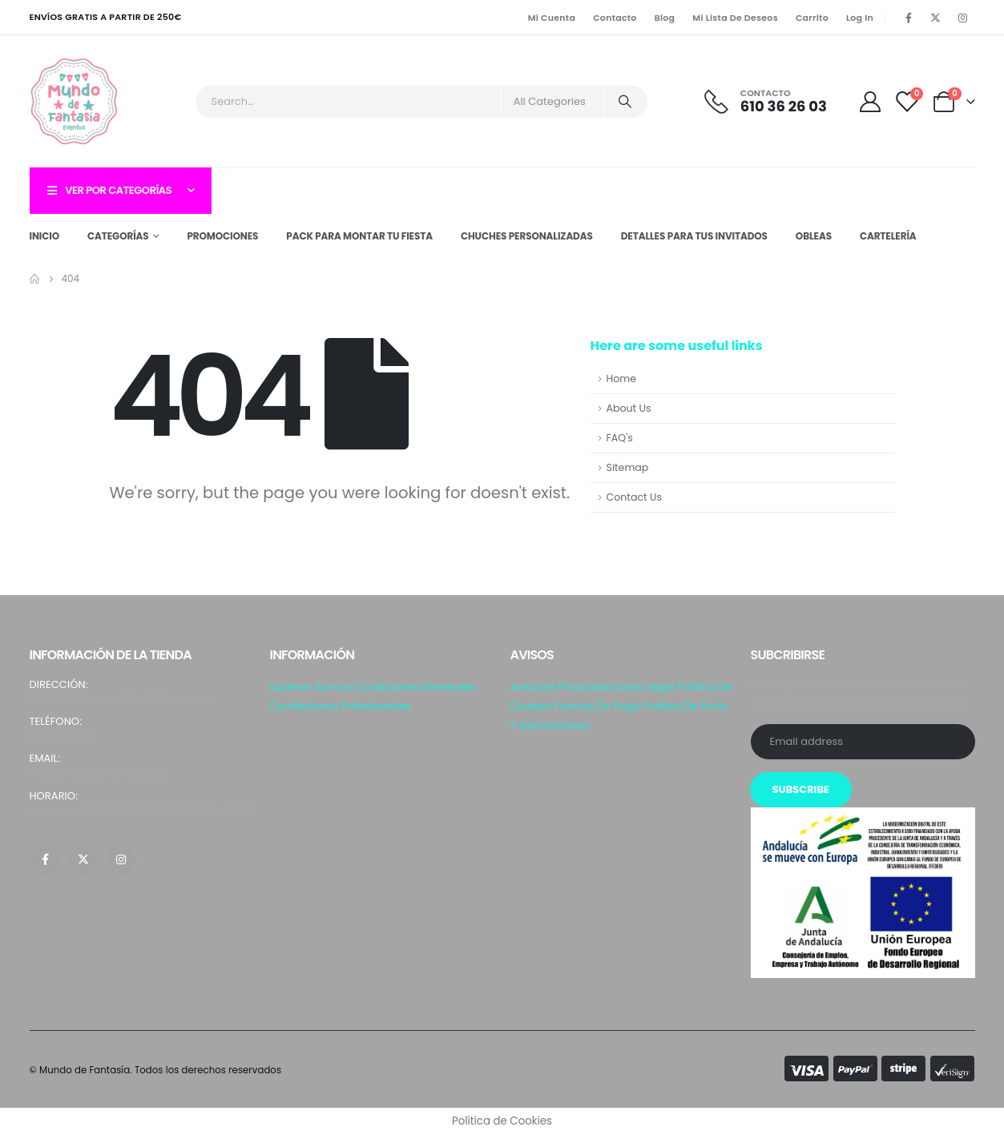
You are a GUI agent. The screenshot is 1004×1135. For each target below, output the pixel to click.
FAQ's (620, 438)
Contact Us (635, 497)
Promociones (222, 236)
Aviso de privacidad (562, 686)
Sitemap (628, 467)
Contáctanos (304, 706)
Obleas (814, 236)
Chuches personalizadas (527, 236)
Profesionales (376, 706)
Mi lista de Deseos (735, 17)
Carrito (812, 17)
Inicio (45, 236)
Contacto (615, 17)
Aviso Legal (645, 686)
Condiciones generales (415, 686)
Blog (665, 17)
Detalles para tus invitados (694, 236)
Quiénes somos (311, 686)
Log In (859, 17)
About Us (629, 408)
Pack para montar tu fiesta (359, 236)
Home (622, 378)
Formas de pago (597, 706)
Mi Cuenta (551, 17)
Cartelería (888, 236)
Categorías (118, 236)
